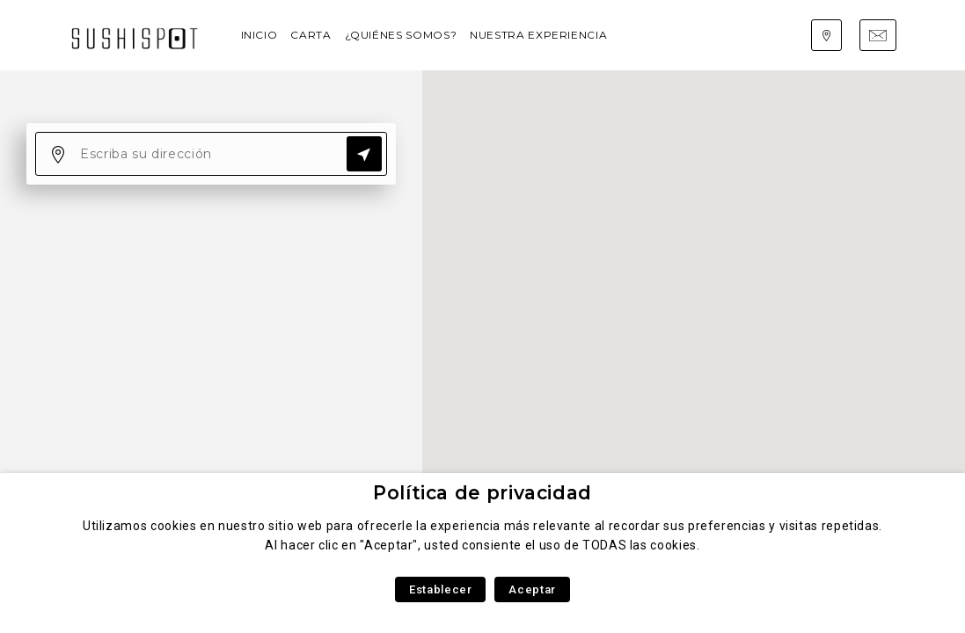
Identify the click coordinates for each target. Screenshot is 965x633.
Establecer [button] (440, 589)
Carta (310, 34)
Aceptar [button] (531, 589)
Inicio (259, 34)
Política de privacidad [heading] (482, 493)
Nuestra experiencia (538, 34)
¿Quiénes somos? (401, 34)
